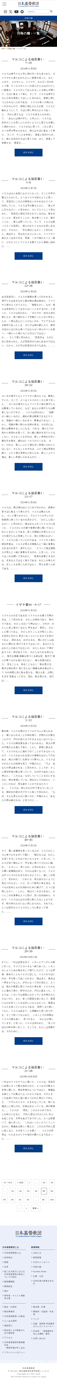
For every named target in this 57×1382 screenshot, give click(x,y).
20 (44, 1182)
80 (43, 1200)
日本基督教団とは (10, 1247)
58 (52, 1191)
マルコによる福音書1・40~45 (28, 838)
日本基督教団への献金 (14, 1316)
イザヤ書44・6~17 (28, 604)
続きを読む (28, 152)
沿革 (6, 1267)
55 (28, 1191)
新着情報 (35, 1247)
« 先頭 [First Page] (20, 1182)
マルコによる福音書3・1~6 (28, 180)
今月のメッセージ (41, 1262)
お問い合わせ (39, 1338)
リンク (36, 1319)
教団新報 (37, 1257)
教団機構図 (9, 1281)
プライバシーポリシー (14, 1352)
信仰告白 (8, 1257)
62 (28, 1200)
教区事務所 (9, 1311)
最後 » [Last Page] (36, 1208)
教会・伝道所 (10, 1307)
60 (12, 1200)
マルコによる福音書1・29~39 (28, 949)
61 (20, 1200)
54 (20, 1191)
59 (4, 1200)
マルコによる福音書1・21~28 (28, 1069)
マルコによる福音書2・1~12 (28, 718)
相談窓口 (8, 1325)
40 (52, 1182)
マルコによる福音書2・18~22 (28, 383)
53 (12, 1191)
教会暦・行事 (39, 1307)
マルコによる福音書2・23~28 (28, 284)
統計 (6, 1291)
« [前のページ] (29, 1182)
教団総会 (8, 1286)
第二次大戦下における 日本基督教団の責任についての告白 (14, 1274)
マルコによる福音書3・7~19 (28, 61)
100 (52, 1200)
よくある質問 (10, 1321)
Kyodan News (40, 1271)
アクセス (8, 1337)
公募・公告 (38, 1276)
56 (36, 1191)
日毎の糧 (28, 18)
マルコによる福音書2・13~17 (28, 494)
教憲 (6, 1262)
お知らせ (37, 1253)
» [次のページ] (26, 1208)
